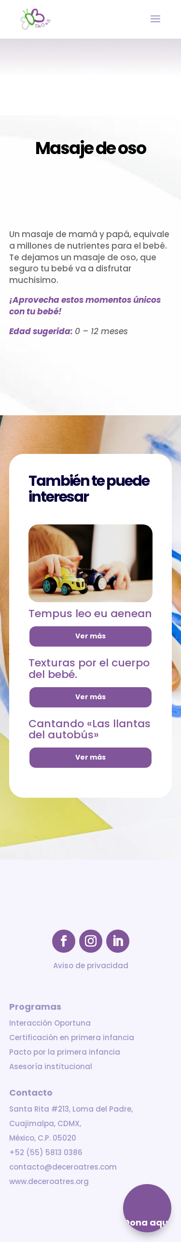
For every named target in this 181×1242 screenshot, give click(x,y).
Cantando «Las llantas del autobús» (89, 729)
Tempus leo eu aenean (90, 613)
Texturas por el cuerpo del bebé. (89, 668)
